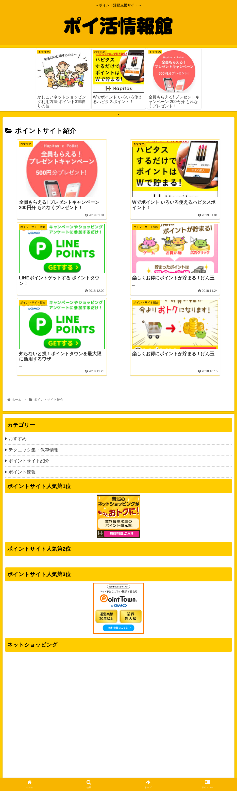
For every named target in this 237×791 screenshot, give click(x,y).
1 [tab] (118, 114)
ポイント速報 (22, 383)
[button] (226, 745)
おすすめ (17, 350)
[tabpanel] (63, 78)
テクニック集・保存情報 (33, 361)
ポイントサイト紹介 (28, 372)
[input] (118, 745)
